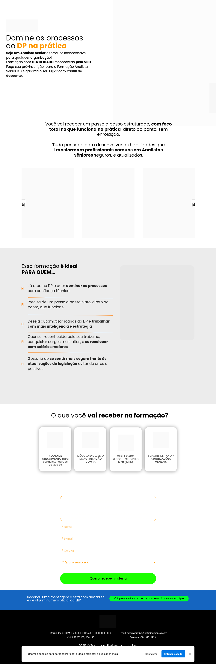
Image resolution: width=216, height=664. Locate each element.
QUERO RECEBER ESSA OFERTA (47, 92)
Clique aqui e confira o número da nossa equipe (149, 598)
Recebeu (34, 597)
